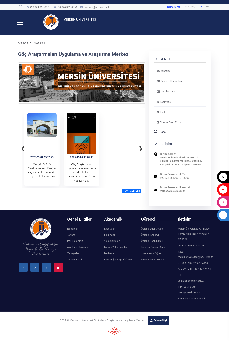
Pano (160, 135)
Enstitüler (109, 232)
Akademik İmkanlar (78, 250)
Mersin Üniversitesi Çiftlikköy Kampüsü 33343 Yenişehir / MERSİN (194, 237)
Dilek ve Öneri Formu (169, 125)
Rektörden (72, 232)
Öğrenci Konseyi (150, 238)
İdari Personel (166, 94)
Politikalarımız (75, 244)
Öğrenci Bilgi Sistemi (152, 232)
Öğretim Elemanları (169, 84)
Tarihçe (71, 238)
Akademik (39, 46)
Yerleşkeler (73, 256)
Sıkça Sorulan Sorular (153, 262)
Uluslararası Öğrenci (152, 256)
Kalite (161, 115)
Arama (190, 7)
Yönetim (163, 74)
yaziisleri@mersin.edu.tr (96, 7)
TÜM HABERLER (131, 194)
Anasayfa (23, 46)
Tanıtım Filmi (74, 262)
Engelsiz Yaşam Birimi (153, 250)
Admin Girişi (160, 323)
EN (208, 6)
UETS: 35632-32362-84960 (193, 266)
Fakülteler (109, 238)
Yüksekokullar (112, 244)
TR (200, 6)
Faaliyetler (164, 105)
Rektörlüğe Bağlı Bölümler (118, 262)
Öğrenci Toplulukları (152, 244)
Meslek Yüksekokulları (116, 250)
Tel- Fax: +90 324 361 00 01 (193, 248)
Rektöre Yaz (173, 7)
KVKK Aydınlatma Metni (191, 301)
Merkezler (109, 256)
